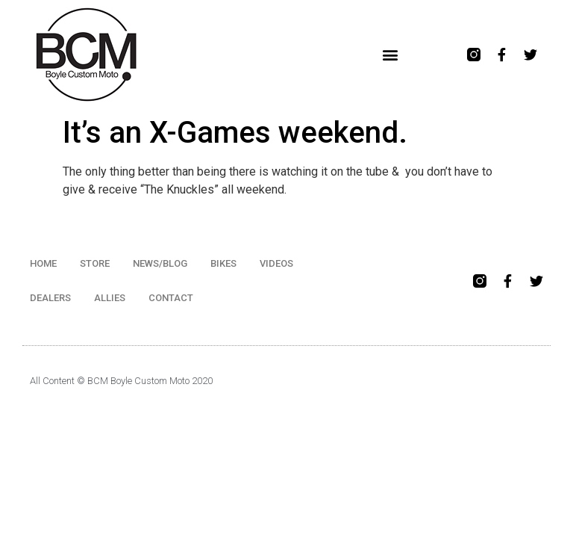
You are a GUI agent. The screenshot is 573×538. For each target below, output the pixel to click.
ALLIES (109, 297)
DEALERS (50, 297)
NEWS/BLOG (160, 263)
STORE (95, 263)
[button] (390, 55)
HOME (43, 263)
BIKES (223, 263)
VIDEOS (276, 263)
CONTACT (170, 297)
